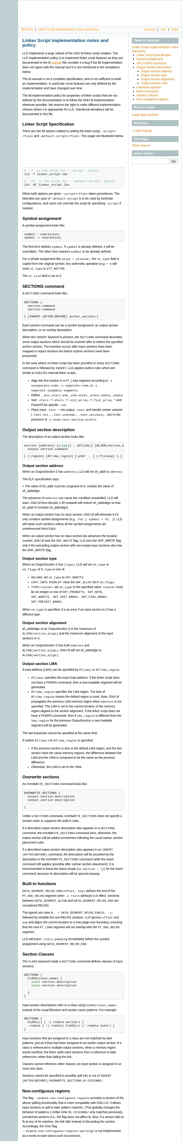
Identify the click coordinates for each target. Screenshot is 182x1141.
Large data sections (145, 114)
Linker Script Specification (153, 55)
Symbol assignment (149, 59)
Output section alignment (157, 79)
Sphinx (169, 1137)
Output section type (154, 75)
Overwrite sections (148, 87)
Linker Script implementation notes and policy (68, 29)
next (163, 29)
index (174, 29)
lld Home (27, 29)
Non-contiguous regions (152, 99)
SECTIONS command (151, 63)
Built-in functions (147, 91)
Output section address (156, 71)
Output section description (153, 67)
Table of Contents (146, 40)
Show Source (141, 145)
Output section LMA (154, 83)
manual (56, 62)
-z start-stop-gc (142, 130)
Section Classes (147, 95)
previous (150, 29)
